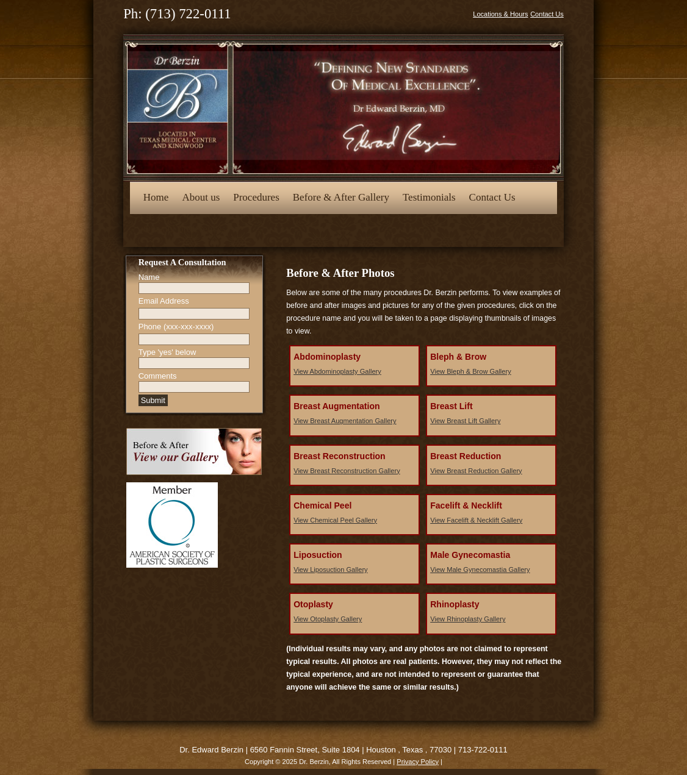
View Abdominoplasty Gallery (337, 371)
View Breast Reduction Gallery (476, 470)
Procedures (256, 197)
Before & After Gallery (341, 197)
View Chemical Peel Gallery (335, 520)
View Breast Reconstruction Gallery (346, 470)
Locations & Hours (500, 14)
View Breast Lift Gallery (465, 420)
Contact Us (547, 14)
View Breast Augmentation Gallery (344, 420)
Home (156, 197)
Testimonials (429, 197)
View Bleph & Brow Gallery (470, 371)
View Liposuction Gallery (330, 569)
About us (201, 197)
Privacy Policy (418, 761)
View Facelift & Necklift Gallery (476, 520)
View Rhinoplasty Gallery (467, 619)
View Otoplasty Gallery (327, 619)
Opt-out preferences (184, 229)
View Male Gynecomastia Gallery (480, 569)
